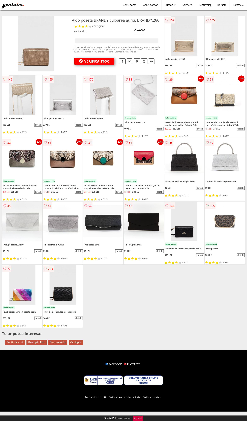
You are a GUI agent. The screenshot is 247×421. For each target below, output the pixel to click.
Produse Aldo (58, 342)
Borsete (222, 5)
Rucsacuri (170, 5)
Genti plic (75, 342)
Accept (138, 418)
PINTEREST (132, 364)
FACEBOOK (114, 364)
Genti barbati (150, 5)
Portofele (238, 5)
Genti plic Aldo (36, 342)
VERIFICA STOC (94, 61)
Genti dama (129, 5)
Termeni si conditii (95, 397)
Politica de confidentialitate (125, 397)
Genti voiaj (204, 5)
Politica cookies (152, 397)
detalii (200, 65)
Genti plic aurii (14, 342)
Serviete (187, 5)
